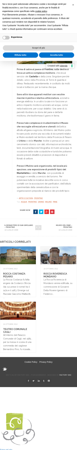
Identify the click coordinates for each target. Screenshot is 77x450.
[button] (73, 4)
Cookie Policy (31, 362)
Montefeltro (23, 173)
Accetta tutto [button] (56, 55)
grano (41, 202)
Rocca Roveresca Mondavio (55, 275)
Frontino (48, 69)
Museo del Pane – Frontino (64, 226)
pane (55, 202)
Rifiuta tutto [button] (20, 55)
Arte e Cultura (26, 198)
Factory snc (65, 375)
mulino (48, 202)
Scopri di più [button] (38, 48)
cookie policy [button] (41, 11)
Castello (33, 76)
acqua (24, 202)
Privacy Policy (45, 362)
